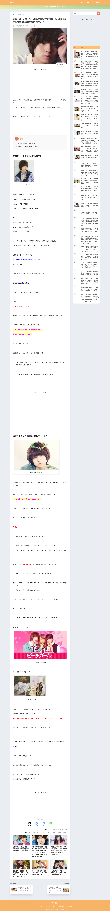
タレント (60, 829)
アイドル (54, 829)
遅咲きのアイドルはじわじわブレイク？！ (28, 147)
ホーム (83, 2)
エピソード (41, 832)
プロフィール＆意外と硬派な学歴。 (26, 143)
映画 (60, 832)
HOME (55, 903)
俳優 (66, 829)
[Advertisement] (40, 82)
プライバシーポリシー (51, 906)
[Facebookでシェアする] (36, 824)
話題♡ (97, 2)
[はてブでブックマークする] (43, 824)
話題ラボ (14, 2)
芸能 (87, 2)
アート (92, 2)
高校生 (65, 832)
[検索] (98, 13)
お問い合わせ (69, 906)
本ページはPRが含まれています (55, 7)
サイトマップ (41, 906)
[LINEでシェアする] (51, 824)
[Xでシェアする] (29, 824)
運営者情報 (61, 906)
